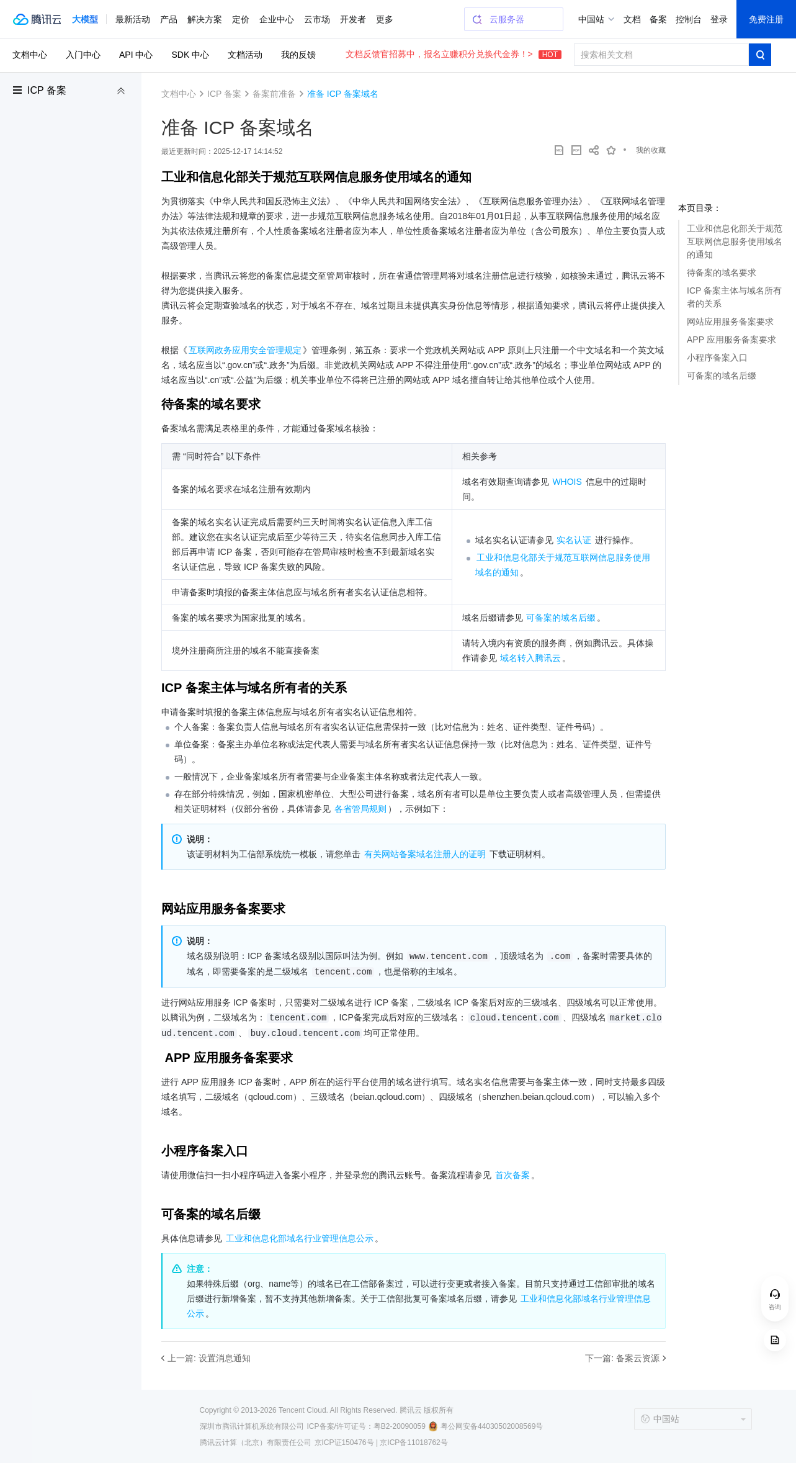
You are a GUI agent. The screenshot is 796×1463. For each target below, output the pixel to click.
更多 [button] (384, 19)
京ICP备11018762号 (413, 1442)
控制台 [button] (689, 19)
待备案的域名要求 (721, 272)
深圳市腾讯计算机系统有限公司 (252, 1426)
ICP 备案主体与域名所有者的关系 (734, 297)
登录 (719, 19)
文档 (632, 19)
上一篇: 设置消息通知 (209, 1358)
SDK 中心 (190, 55)
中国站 (591, 19)
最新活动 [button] (132, 19)
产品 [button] (168, 19)
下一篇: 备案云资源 (622, 1358)
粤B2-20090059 (399, 1426)
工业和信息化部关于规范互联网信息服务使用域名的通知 (734, 241)
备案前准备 (274, 94)
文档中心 (29, 55)
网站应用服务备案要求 (730, 321)
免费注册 (766, 19)
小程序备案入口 (717, 357)
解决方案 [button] (204, 19)
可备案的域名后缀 (721, 375)
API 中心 (136, 55)
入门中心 (83, 55)
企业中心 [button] (276, 19)
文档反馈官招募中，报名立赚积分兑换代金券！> (453, 54)
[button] (85, 19)
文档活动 (245, 55)
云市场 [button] (317, 19)
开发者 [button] (353, 19)
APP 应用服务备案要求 (731, 339)
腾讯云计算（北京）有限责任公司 (255, 1442)
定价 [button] (240, 19)
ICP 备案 (46, 90)
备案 (658, 19)
